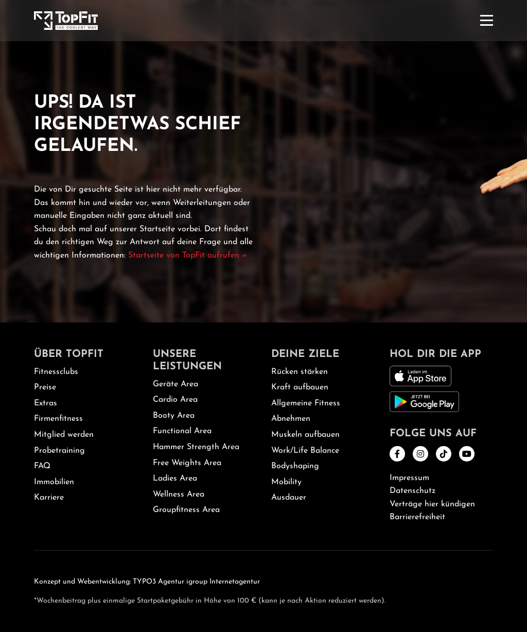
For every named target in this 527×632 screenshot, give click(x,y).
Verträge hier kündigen (432, 504)
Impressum (409, 478)
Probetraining (59, 451)
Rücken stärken (299, 372)
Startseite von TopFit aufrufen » (187, 255)
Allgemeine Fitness (305, 403)
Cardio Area (175, 400)
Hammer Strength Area (196, 447)
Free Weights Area (187, 463)
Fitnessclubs (56, 372)
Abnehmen (290, 419)
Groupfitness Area (186, 510)
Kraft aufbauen (299, 387)
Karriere (49, 497)
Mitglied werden (64, 435)
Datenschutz (412, 491)
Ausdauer (288, 497)
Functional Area (182, 431)
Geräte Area (175, 384)
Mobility (286, 482)
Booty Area (174, 416)
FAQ (42, 466)
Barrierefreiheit (417, 517)
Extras (45, 403)
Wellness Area (178, 494)
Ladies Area (175, 478)
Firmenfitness (58, 419)
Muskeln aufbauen (305, 435)
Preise (45, 387)
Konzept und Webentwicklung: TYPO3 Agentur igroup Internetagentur (147, 582)
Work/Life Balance (305, 451)
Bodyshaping (295, 466)
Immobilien (54, 482)
